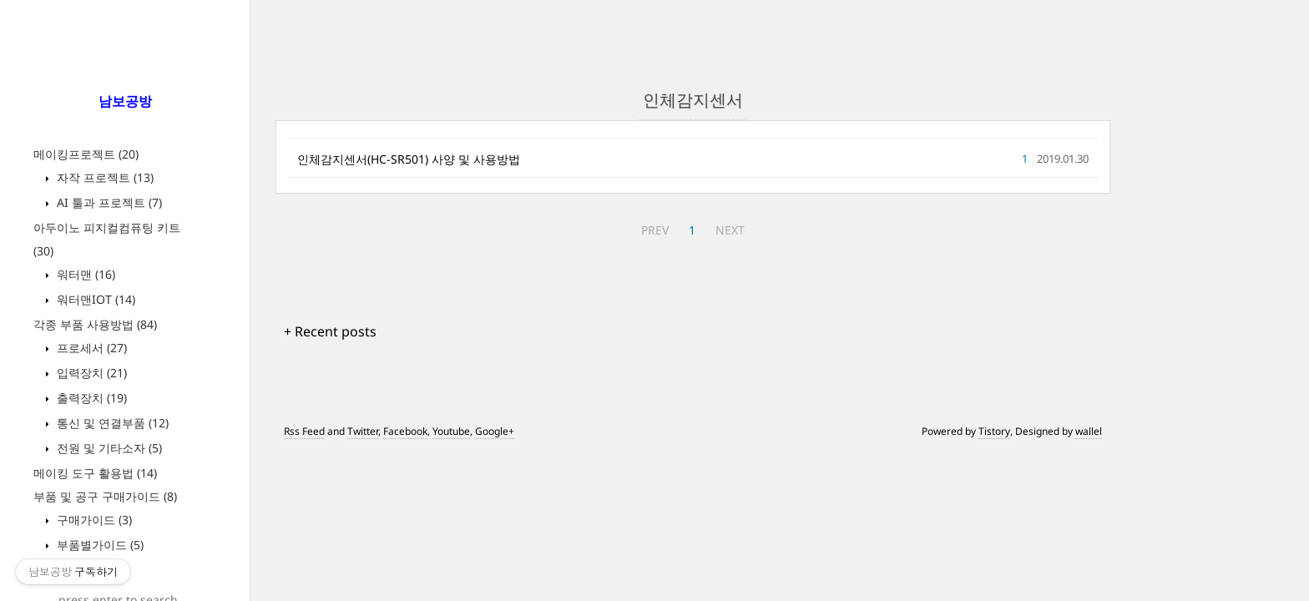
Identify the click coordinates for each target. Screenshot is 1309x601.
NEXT (730, 230)
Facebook (405, 431)
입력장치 (90, 373)
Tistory (994, 431)
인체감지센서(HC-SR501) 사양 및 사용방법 (408, 159)
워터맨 (84, 274)
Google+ (494, 431)
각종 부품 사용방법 (95, 324)
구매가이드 (92, 520)
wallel (1088, 431)
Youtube (451, 431)
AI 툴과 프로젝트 (107, 202)
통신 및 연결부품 (111, 423)
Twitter (362, 431)
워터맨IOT (94, 299)
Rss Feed (304, 431)
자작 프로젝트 (103, 177)
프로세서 (90, 348)
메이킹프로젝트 (86, 154)
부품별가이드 (98, 545)
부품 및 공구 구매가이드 (105, 496)
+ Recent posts (330, 331)
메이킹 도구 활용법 (95, 473)
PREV (655, 230)
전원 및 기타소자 (107, 448)
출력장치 (90, 398)
